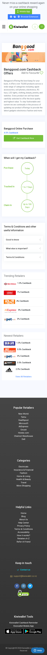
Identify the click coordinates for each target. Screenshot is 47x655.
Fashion (23, 473)
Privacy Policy (23, 526)
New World (23, 413)
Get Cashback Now (23, 138)
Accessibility (23, 532)
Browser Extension (24, 16)
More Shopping (24, 485)
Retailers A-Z (23, 538)
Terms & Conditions (23, 257)
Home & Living (23, 476)
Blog (23, 516)
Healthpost (23, 420)
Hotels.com (23, 433)
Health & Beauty (23, 479)
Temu (23, 417)
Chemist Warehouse (23, 436)
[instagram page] (23, 586)
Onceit (24, 429)
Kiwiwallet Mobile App (23, 626)
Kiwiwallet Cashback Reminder (23, 622)
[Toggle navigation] (3, 27)
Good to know (23, 239)
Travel (23, 482)
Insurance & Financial (23, 470)
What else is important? (23, 248)
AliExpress (23, 426)
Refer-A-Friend (23, 541)
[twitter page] (30, 586)
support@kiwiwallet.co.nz (23, 576)
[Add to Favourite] (41, 72)
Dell (23, 439)
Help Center (23, 522)
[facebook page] (16, 586)
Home (23, 513)
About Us (23, 519)
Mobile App (23, 11)
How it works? (23, 535)
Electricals (23, 466)
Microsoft (23, 423)
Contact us (23, 570)
